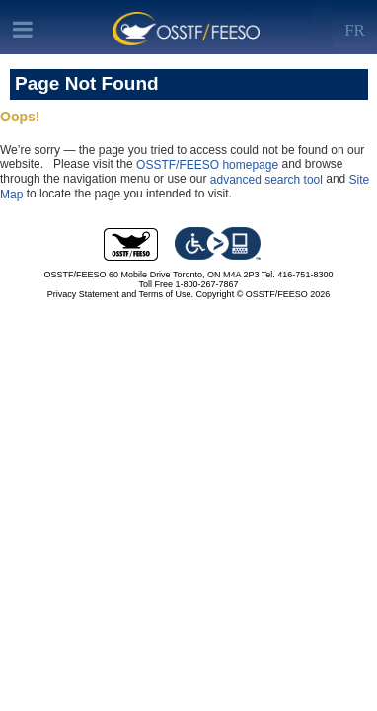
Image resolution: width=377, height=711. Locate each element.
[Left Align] (355, 25)
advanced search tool (266, 180)
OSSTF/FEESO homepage (207, 165)
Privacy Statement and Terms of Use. (120, 294)
